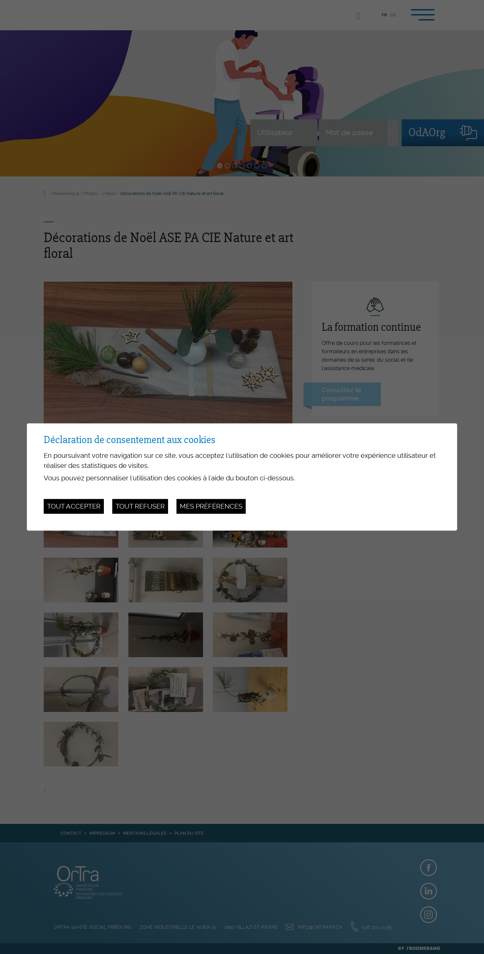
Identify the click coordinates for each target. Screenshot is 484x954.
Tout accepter (73, 506)
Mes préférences (211, 506)
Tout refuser (140, 506)
